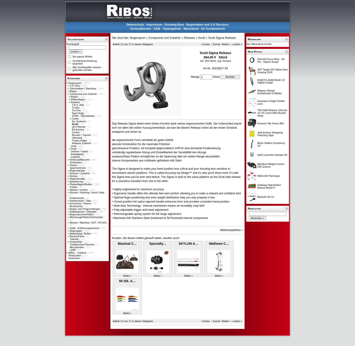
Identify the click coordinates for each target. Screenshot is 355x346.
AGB (157, 28)
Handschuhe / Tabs (81, 200)
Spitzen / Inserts (79, 189)
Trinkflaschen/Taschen (82, 244)
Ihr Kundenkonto (213, 28)
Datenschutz (135, 24)
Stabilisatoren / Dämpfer (83, 211)
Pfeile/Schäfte (78, 178)
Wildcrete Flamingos (268, 175)
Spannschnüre (78, 167)
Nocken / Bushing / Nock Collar (87, 192)
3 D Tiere (75, 85)
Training (74, 239)
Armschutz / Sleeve (81, 203)
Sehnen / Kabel (80, 151)
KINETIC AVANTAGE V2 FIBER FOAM (271, 81)
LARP (73, 250)
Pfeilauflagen (78, 99)
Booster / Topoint (81, 135)
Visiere (74, 165)
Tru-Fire (76, 110)
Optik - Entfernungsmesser (85, 228)
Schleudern (76, 162)
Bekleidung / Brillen (81, 233)
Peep (74, 148)
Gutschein (74, 258)
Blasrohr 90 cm (265, 196)
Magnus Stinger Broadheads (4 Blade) (269, 92)
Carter (76, 118)
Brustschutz (77, 206)
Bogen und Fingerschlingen (85, 209)
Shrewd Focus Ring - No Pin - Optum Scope (271, 60)
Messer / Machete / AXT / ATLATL (88, 222)
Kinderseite (76, 241)
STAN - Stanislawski (83, 115)
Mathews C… (219, 243)
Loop (74, 146)
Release (76, 102)
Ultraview (77, 137)
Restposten (75, 255)
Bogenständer (78, 170)
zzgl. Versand (224, 61)
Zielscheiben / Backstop (83, 88)
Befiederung (77, 181)
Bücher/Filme (77, 236)
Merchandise (77, 247)
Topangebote (171, 28)
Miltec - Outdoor (77, 252)
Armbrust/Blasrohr (80, 159)
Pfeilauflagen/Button (81, 184)
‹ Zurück (215, 44)
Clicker (74, 187)
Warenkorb (191, 28)
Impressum (154, 24)
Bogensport (75, 83)
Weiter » (226, 44)
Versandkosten (140, 28)
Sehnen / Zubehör (80, 173)
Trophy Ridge (80, 140)
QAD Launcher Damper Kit (272, 154)
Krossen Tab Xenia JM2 (270, 123)
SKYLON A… (188, 243)
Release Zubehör (82, 143)
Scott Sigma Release (222, 37)
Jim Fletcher (79, 126)
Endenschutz (77, 198)
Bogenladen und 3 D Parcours (207, 24)
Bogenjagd (76, 230)
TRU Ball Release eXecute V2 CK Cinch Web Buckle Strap (272, 113)
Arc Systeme (79, 121)
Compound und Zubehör (83, 94)
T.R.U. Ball (78, 105)
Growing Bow (174, 24)
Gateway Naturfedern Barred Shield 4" (269, 186)
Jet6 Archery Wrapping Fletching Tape (270, 134)
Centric (76, 132)
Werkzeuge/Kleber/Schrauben (87, 217)
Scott (201, 37)
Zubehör (76, 157)
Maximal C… (127, 243)
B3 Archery (78, 129)
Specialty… (157, 243)
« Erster (205, 44)
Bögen (74, 91)
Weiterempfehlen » (231, 230)
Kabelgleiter (78, 154)
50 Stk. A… (127, 281)
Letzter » (237, 44)
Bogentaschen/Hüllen (82, 214)
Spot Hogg (78, 113)
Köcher (74, 176)
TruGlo (76, 107)
